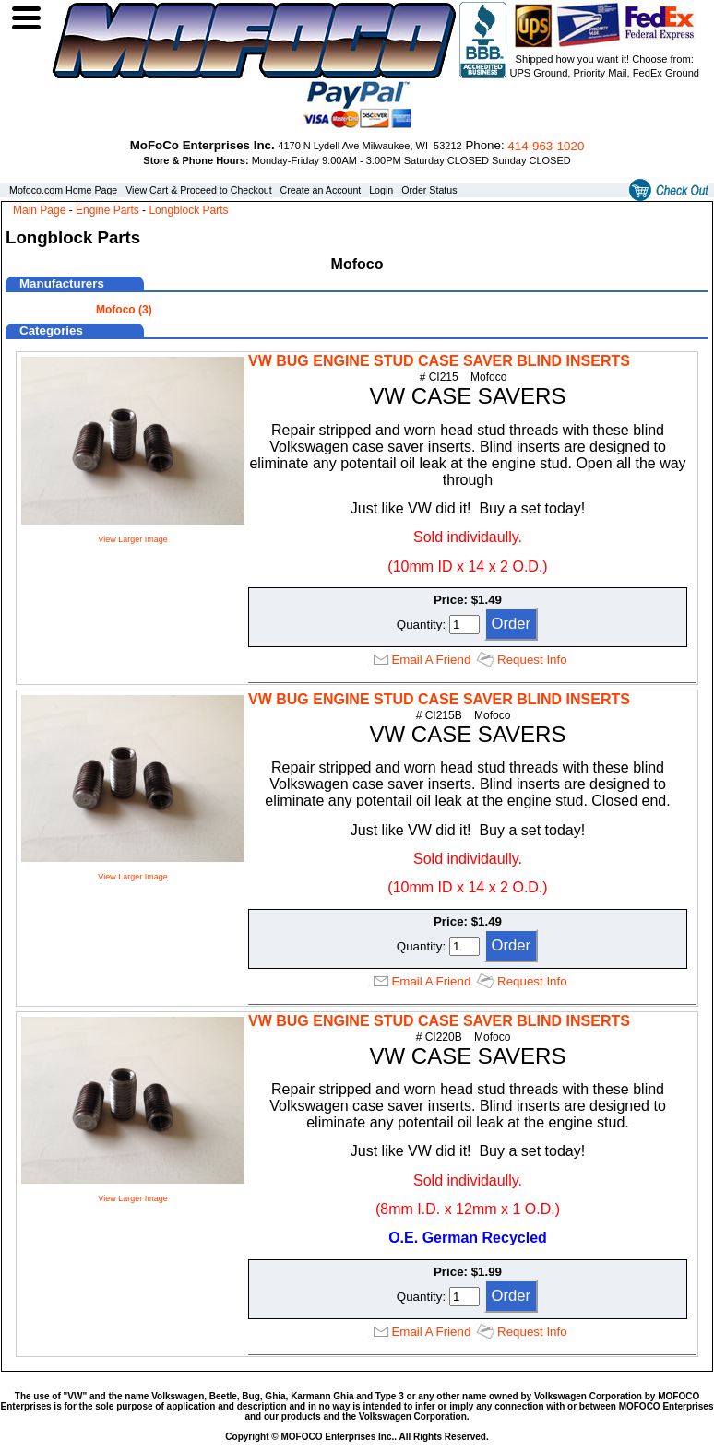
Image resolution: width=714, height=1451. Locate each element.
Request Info (532, 660)
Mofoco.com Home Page (63, 189)
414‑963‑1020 (545, 146)
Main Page (39, 210)
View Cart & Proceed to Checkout (198, 189)
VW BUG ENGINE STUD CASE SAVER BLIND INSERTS (439, 361)
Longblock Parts (188, 210)
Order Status (429, 189)
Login (381, 189)
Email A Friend (430, 660)
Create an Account (321, 189)
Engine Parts (107, 210)
